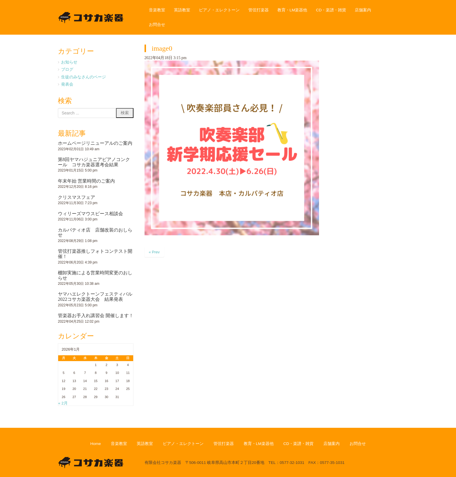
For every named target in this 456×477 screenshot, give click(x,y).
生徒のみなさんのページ (83, 77)
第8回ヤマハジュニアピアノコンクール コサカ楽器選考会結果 (94, 162)
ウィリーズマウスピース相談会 (90, 213)
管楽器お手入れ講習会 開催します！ (95, 315)
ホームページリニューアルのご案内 (95, 143)
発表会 (67, 84)
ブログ (67, 69)
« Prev (154, 252)
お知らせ (69, 62)
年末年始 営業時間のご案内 (86, 181)
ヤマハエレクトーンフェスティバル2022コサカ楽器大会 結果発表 (95, 297)
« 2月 (63, 403)
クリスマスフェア (76, 197)
